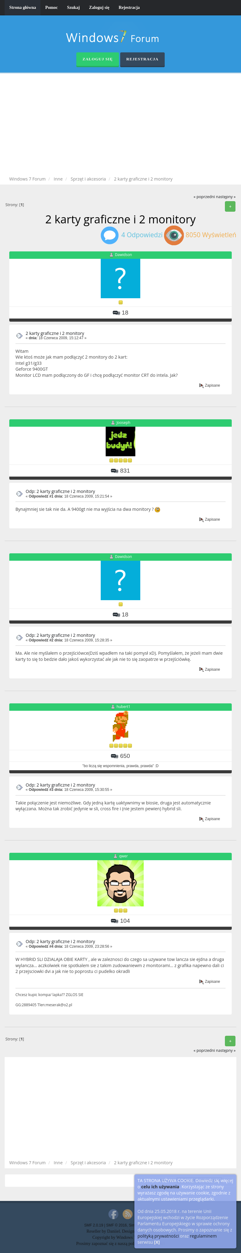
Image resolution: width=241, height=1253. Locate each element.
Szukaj (73, 7)
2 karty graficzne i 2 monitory (55, 333)
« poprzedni (204, 196)
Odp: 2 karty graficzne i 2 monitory (60, 491)
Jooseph (123, 422)
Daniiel (113, 1231)
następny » (226, 196)
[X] (157, 1242)
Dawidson (123, 254)
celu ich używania (160, 1187)
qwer (123, 856)
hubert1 (123, 706)
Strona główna (22, 7)
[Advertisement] (125, 125)
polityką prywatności (158, 1236)
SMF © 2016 (116, 1225)
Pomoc (51, 7)
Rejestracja (129, 7)
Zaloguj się (99, 7)
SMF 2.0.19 (93, 1225)
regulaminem (203, 1236)
